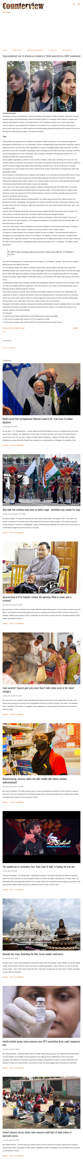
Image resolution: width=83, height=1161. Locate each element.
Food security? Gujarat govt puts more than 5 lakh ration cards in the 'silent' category (38, 689)
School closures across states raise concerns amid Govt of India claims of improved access (37, 1134)
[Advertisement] (41, 31)
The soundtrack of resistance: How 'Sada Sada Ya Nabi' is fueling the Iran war (39, 866)
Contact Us (53, 50)
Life (4, 331)
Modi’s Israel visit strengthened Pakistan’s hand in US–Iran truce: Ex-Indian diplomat (38, 420)
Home (5, 50)
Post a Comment (9, 348)
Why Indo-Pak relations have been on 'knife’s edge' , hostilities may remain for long (41, 510)
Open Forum (17, 50)
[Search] (74, 4)
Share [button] (75, 328)
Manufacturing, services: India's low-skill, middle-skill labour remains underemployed (35, 780)
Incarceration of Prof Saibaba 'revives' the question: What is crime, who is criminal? (37, 598)
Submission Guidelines (35, 50)
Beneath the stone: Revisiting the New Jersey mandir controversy (33, 954)
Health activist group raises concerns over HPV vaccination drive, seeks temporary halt (41, 1043)
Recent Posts (67, 50)
